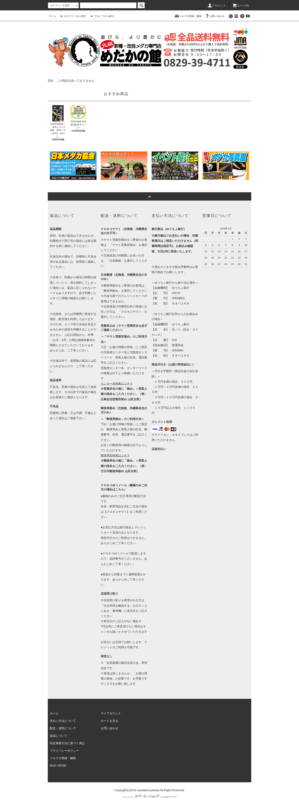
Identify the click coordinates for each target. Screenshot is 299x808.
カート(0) (240, 5)
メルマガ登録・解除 (188, 16)
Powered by (149, 797)
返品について (58, 735)
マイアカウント (111, 713)
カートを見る (109, 720)
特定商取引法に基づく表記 (67, 743)
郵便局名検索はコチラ (115, 455)
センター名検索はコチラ (117, 383)
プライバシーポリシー (64, 750)
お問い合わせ (214, 16)
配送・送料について (63, 728)
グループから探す (101, 16)
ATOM (62, 765)
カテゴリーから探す (72, 16)
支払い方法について (63, 720)
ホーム (52, 16)
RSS (53, 765)
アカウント (216, 5)
